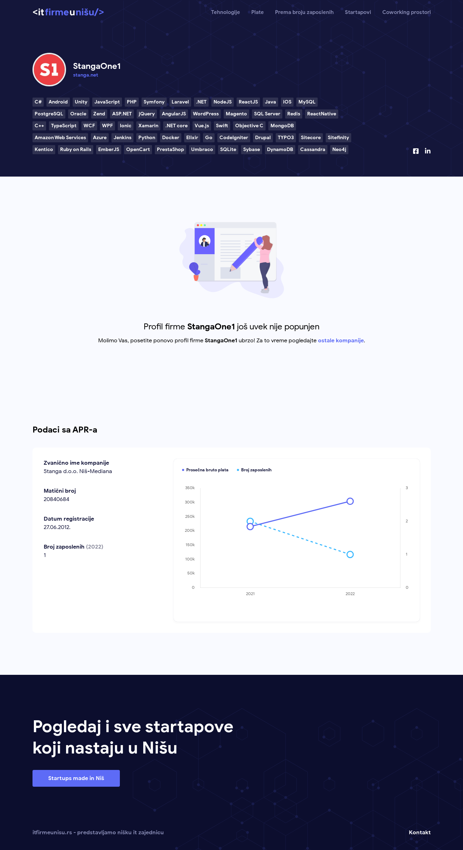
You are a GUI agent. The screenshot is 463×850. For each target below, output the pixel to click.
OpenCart (138, 149)
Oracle (78, 114)
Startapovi (358, 12)
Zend (99, 114)
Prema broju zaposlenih (304, 12)
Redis (293, 114)
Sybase (251, 149)
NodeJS (223, 102)
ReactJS (248, 102)
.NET (201, 102)
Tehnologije (225, 12)
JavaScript (107, 102)
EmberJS (108, 149)
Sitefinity (338, 138)
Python (146, 138)
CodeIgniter (233, 138)
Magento (236, 114)
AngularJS (174, 114)
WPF (107, 126)
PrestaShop (170, 149)
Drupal (263, 138)
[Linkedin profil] (428, 151)
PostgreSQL (49, 114)
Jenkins (122, 138)
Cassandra (312, 149)
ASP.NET (122, 114)
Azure (100, 138)
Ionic (125, 126)
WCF (89, 126)
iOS (287, 102)
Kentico (44, 149)
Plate (257, 12)
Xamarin (148, 126)
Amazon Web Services (60, 138)
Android (58, 102)
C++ (39, 126)
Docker (170, 138)
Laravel (180, 102)
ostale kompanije (341, 340)
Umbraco (202, 149)
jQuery (147, 114)
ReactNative (321, 114)
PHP (132, 102)
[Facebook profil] (416, 151)
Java (270, 102)
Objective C (249, 126)
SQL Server (267, 114)
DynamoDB (280, 149)
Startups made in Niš (76, 778)
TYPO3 (286, 138)
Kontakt (420, 832)
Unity (81, 102)
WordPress (206, 114)
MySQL (307, 102)
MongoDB (282, 126)
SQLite (228, 149)
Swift (222, 126)
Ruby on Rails (75, 149)
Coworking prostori (406, 12)
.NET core (176, 126)
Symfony (154, 102)
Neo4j (339, 149)
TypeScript (64, 126)
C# (38, 102)
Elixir (192, 138)
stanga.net (85, 75)
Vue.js (202, 126)
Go (208, 138)
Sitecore (311, 138)
